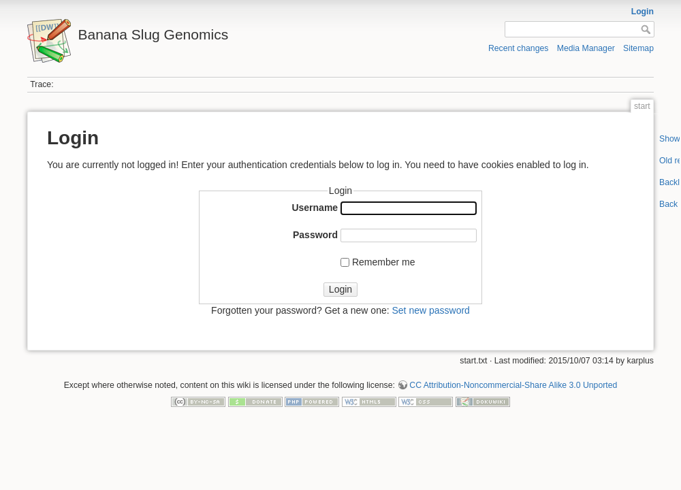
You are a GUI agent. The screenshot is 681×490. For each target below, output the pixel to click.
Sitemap (638, 48)
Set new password (430, 310)
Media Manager (586, 48)
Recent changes (518, 48)
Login (642, 11)
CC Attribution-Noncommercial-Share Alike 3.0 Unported (513, 385)
